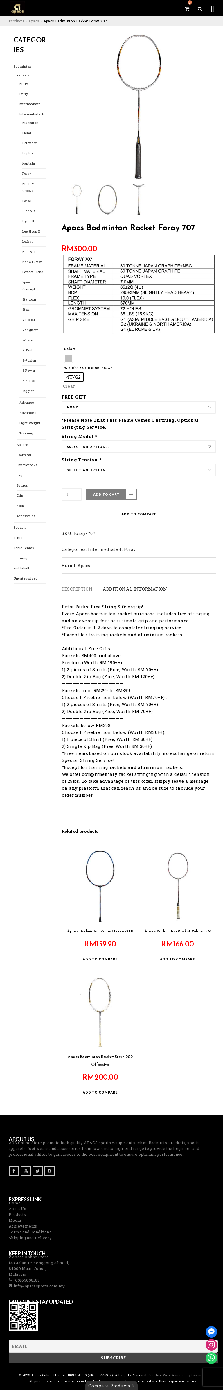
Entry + (25, 94)
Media (15, 1220)
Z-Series (28, 380)
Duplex (27, 153)
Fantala (28, 163)
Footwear (24, 455)
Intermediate (30, 104)
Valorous (29, 319)
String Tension (82, 459)
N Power (29, 251)
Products (17, 1214)
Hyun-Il (28, 221)
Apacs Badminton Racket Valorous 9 (177, 931)
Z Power (28, 370)
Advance (26, 402)
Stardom (29, 299)
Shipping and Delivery (30, 1237)
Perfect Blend (33, 272)
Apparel (23, 444)
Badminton (23, 66)
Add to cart (106, 494)
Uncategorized (26, 578)
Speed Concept (28, 285)
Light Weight (30, 423)
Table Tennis (24, 548)
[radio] (68, 358)
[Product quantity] (72, 494)
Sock (20, 505)
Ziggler (28, 391)
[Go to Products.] (16, 21)
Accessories (26, 516)
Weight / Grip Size (81, 367)
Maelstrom (31, 122)
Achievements (23, 1226)
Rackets (23, 75)
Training (26, 433)
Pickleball (21, 568)
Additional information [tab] (135, 589)
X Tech (27, 350)
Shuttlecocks (27, 465)
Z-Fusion (29, 360)
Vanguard (30, 330)
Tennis (19, 537)
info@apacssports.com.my (38, 1286)
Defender (29, 143)
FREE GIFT (74, 397)
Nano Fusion (32, 262)
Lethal (27, 241)
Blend (26, 133)
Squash (20, 527)
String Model (80, 436)
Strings (22, 485)
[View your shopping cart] (187, 8)
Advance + (28, 412)
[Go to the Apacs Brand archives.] (33, 21)
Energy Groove (28, 187)
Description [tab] (77, 589)
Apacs (84, 565)
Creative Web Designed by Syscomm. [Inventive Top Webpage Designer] (178, 1375)
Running (21, 558)
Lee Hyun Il (31, 231)
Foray (26, 173)
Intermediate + (31, 114)
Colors (70, 348)
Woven (27, 340)
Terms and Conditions (30, 1231)
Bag (20, 475)
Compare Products (111, 1385)
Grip (20, 495)
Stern (26, 309)
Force (26, 201)
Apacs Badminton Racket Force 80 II (100, 931)
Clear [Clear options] (69, 386)
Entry (23, 83)
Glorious (28, 211)
